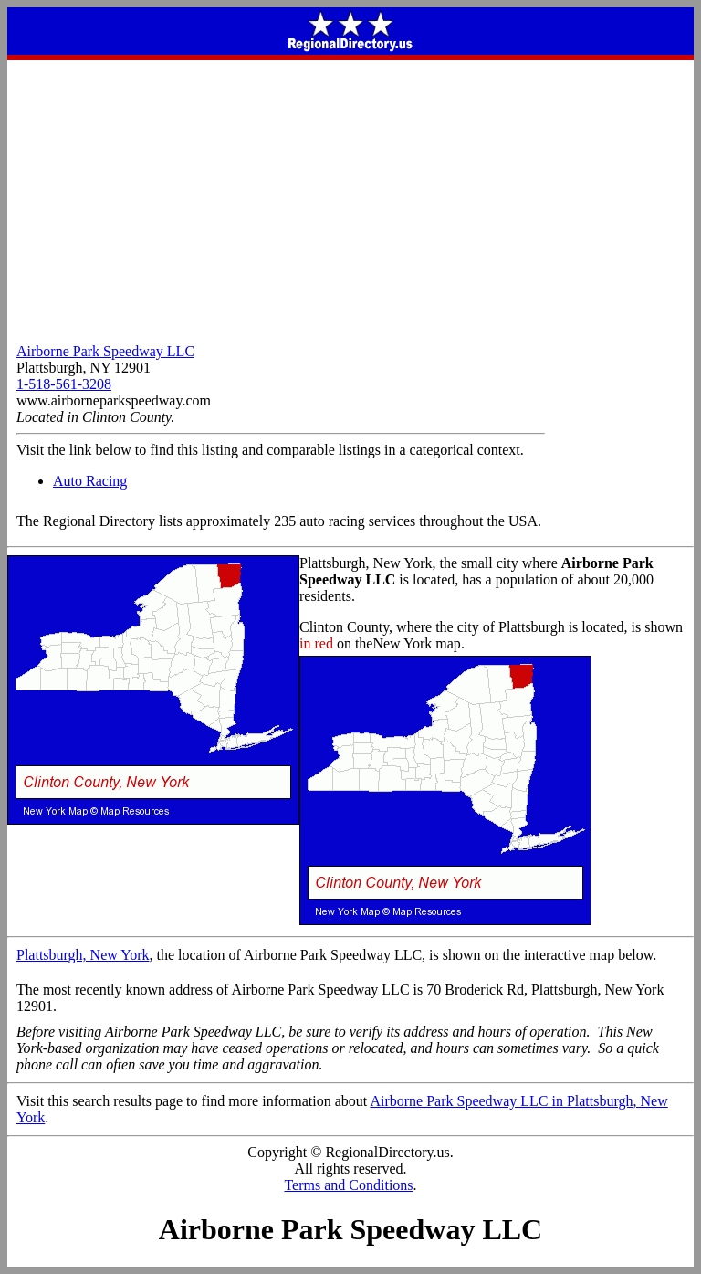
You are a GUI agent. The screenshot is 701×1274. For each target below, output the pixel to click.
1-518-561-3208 (63, 384)
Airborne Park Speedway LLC (105, 351)
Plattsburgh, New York (83, 955)
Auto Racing (90, 481)
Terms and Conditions (348, 1185)
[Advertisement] (350, 197)
